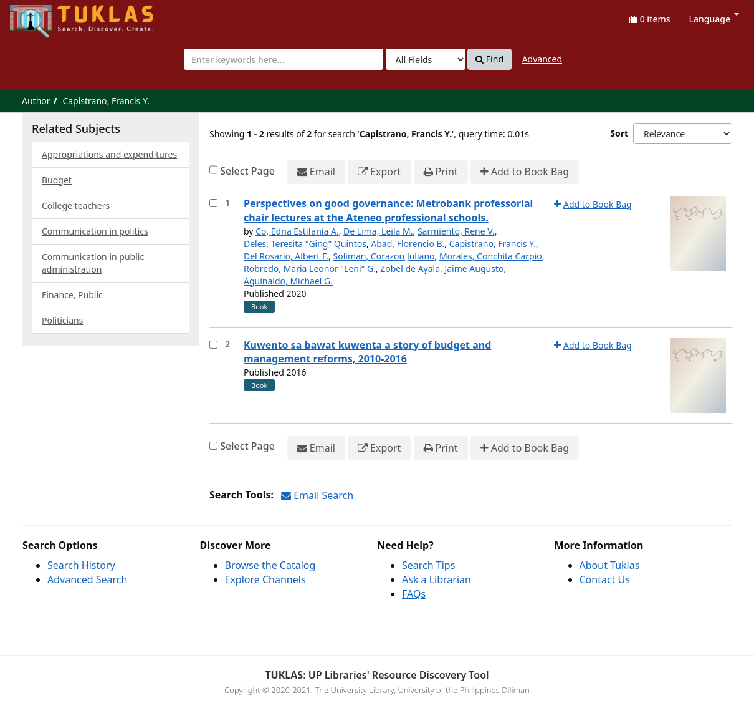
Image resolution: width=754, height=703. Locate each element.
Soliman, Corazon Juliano (384, 256)
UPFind (40, 15)
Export (379, 172)
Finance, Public (72, 295)
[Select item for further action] (213, 203)
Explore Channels (265, 579)
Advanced (542, 59)
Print (441, 172)
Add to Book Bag (524, 172)
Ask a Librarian (436, 579)
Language (714, 19)
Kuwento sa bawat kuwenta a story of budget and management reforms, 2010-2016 (367, 352)
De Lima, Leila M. (378, 231)
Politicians (62, 320)
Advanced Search (87, 579)
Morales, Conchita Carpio (490, 256)
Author (36, 101)
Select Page (247, 171)
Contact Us (605, 579)
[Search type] (425, 59)
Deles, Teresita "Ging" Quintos (305, 244)
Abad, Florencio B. (407, 244)
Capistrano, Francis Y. (492, 244)
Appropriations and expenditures (109, 154)
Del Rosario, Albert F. (286, 256)
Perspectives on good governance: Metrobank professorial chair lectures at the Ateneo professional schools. (388, 210)
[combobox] (283, 59)
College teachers (76, 205)
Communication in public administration (93, 263)
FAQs (414, 594)
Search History (81, 565)
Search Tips (428, 565)
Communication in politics (95, 231)
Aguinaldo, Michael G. (288, 281)
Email (316, 172)
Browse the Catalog (270, 565)
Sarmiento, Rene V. (456, 231)
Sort (619, 133)
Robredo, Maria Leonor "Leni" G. (310, 268)
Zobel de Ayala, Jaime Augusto (441, 268)
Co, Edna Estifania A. (297, 231)
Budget (57, 180)
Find (489, 59)
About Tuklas (610, 565)
